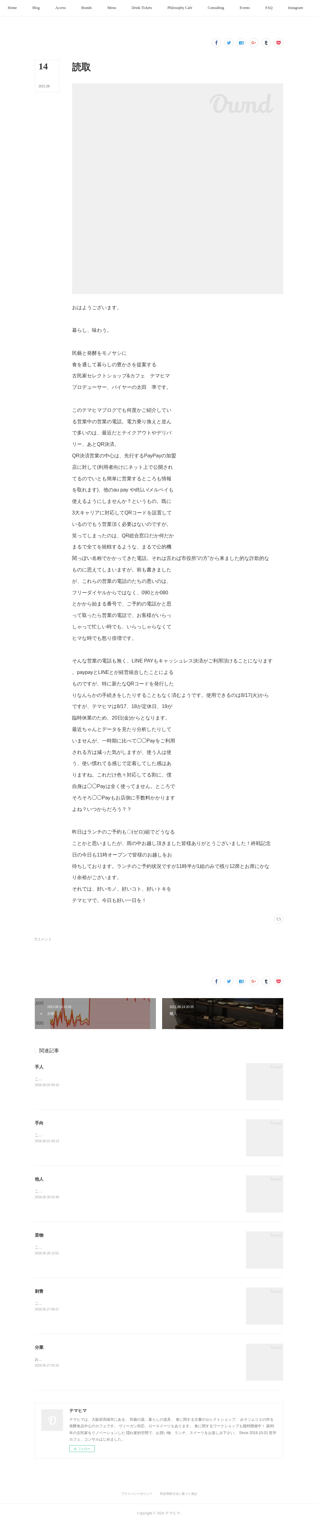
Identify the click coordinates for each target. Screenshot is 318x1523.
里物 (39, 1235)
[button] (28, 8)
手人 (39, 1066)
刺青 (39, 1291)
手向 (39, 1122)
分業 (39, 1347)
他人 (39, 1179)
